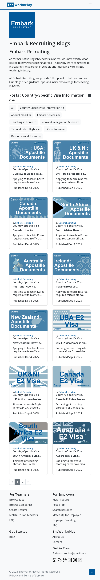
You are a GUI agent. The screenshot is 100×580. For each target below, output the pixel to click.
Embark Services (48, 115)
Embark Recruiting (24, 166)
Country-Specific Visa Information (42, 108)
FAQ (11, 520)
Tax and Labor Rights (25, 129)
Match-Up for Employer (66, 515)
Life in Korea (55, 129)
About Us (58, 537)
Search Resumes (62, 510)
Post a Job (58, 504)
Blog (12, 537)
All (12, 108)
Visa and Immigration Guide (60, 122)
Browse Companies (20, 504)
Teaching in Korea (23, 122)
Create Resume (18, 510)
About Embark (21, 115)
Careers (57, 542)
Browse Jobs (16, 499)
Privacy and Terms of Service (26, 575)
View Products (60, 499)
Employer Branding (64, 520)
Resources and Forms (26, 136)
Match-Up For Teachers (23, 515)
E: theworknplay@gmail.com (69, 553)
